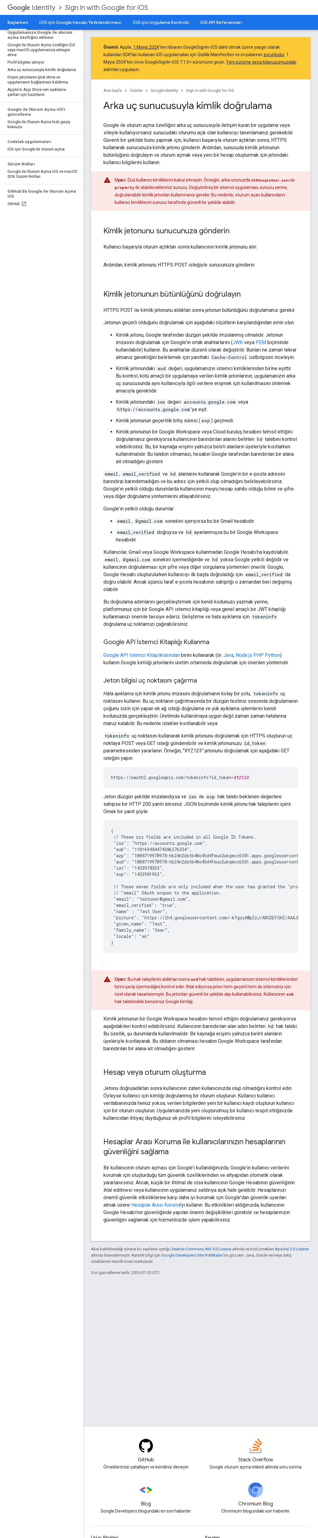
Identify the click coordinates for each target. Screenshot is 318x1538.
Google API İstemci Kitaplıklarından (141, 655)
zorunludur (273, 54)
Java (228, 655)
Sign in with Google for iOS (106, 7)
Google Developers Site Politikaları (192, 1255)
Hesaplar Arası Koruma (155, 1205)
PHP (258, 655)
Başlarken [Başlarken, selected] (17, 22)
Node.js (244, 655)
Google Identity (164, 90)
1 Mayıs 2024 (146, 47)
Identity (31, 7)
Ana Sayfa (112, 90)
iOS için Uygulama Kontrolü (161, 22)
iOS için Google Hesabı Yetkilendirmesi (80, 22)
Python (272, 655)
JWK (238, 342)
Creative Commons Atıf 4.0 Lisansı (200, 1249)
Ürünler (136, 90)
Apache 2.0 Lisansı (292, 1249)
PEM (261, 342)
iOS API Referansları (221, 22)
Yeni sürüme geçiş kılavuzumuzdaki (261, 62)
